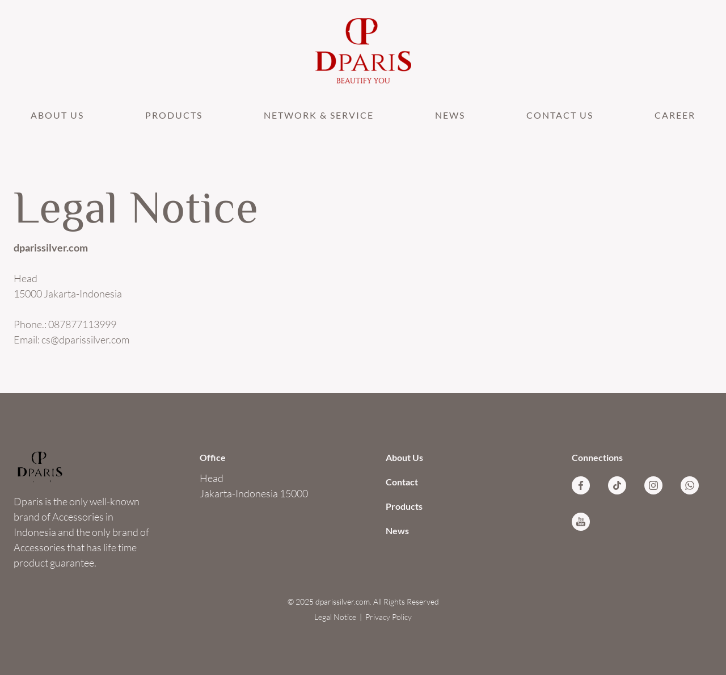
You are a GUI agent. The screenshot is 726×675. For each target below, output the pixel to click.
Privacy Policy (388, 617)
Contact (402, 481)
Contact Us (559, 115)
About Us (57, 115)
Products (173, 115)
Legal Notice (335, 617)
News (450, 115)
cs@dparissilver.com (85, 339)
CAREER (675, 115)
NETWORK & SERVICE (319, 115)
